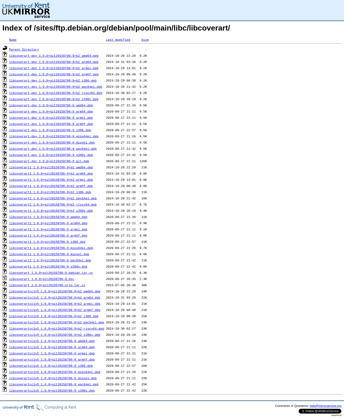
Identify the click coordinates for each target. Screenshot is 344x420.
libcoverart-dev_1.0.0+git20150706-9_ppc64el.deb (53, 148)
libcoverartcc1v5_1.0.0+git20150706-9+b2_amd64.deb (54, 291)
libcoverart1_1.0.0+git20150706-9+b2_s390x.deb (51, 210)
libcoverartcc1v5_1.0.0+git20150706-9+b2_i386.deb (53, 316)
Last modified (118, 39)
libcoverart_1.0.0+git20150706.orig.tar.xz (47, 285)
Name (12, 39)
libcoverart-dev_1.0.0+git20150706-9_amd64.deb (51, 105)
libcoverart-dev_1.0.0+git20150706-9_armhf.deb (51, 124)
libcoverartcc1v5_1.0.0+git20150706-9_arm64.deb (52, 347)
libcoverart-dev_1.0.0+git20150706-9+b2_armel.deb (53, 68)
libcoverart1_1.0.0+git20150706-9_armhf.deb (48, 235)
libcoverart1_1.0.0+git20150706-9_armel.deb (48, 229)
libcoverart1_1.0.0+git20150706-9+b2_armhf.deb (51, 186)
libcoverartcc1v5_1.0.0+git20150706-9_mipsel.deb (53, 378)
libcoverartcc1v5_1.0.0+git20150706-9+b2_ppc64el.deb (56, 322)
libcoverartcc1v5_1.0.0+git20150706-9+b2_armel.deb (54, 303)
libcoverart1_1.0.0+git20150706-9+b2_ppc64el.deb (53, 198)
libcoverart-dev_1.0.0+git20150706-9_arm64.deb (51, 111)
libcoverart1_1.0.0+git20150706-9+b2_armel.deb (51, 179)
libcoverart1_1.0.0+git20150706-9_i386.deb (47, 241)
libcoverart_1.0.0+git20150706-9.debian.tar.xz (51, 272)
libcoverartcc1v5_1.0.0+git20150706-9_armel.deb (52, 353)
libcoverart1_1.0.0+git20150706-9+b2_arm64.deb (51, 173)
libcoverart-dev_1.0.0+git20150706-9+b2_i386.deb (53, 80)
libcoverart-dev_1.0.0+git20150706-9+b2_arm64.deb (53, 62)
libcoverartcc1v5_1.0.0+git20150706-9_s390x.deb (52, 390)
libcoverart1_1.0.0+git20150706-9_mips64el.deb (51, 248)
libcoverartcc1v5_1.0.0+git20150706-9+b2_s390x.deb (54, 334)
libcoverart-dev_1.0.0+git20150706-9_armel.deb (51, 117)
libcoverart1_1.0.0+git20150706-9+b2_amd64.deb (51, 167)
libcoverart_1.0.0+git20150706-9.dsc (41, 279)
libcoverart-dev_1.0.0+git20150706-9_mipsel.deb (52, 142)
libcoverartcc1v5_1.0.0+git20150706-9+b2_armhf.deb (54, 310)
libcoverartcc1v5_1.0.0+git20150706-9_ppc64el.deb (53, 384)
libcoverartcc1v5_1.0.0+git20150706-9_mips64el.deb (54, 372)
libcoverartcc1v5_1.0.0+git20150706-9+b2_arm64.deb (54, 297)
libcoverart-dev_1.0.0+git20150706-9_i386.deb (50, 130)
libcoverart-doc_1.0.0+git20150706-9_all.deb (49, 161)
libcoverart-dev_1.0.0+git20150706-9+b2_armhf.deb (53, 74)
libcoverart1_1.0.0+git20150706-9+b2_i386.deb (50, 192)
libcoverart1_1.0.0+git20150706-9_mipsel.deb (49, 254)
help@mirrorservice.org (326, 406)
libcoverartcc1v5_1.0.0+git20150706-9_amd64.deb (52, 341)
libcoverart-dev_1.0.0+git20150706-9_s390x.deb (51, 155)
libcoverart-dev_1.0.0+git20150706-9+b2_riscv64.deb (55, 93)
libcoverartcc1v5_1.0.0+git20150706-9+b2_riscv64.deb (56, 328)
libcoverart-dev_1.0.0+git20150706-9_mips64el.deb (53, 136)
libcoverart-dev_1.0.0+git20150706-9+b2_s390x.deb (53, 99)
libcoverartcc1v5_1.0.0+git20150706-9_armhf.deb (52, 359)
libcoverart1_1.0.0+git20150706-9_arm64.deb (48, 223)
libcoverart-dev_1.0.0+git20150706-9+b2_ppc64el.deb (55, 86)
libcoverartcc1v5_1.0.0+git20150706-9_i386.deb (51, 365)
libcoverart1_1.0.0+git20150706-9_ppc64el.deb (50, 260)
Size (145, 39)
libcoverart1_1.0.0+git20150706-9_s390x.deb (48, 266)
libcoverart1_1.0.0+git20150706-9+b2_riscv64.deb (53, 204)
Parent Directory (24, 49)
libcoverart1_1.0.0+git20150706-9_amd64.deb (48, 217)
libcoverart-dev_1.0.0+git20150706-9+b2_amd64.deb (53, 55)
